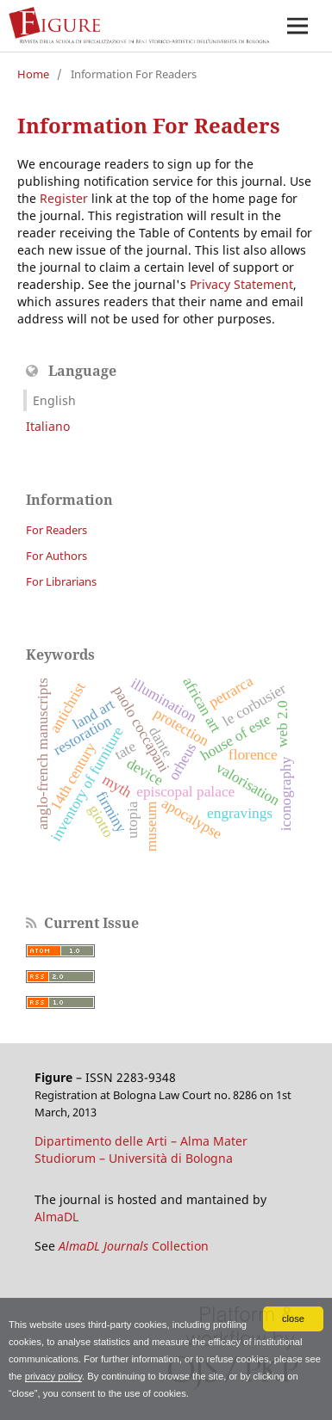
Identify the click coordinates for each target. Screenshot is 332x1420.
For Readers (56, 530)
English (54, 400)
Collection (134, 1246)
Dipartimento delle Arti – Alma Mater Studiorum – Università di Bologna (140, 1149)
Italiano (48, 426)
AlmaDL (56, 1216)
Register (64, 198)
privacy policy (53, 1376)
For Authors (56, 555)
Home (33, 74)
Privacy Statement (241, 284)
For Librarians (61, 581)
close (293, 1318)
